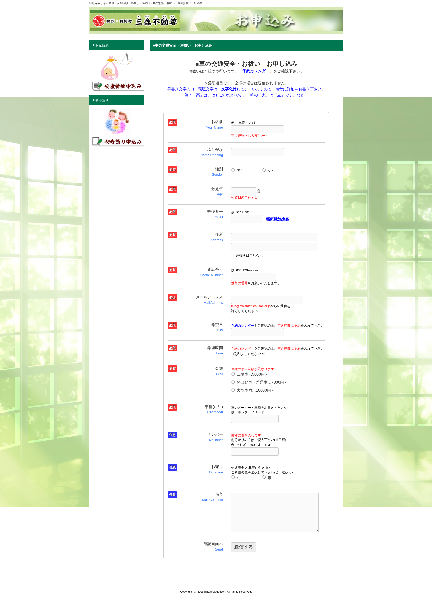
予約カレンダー (255, 71)
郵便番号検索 (277, 218)
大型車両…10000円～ (253, 390)
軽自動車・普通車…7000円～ (259, 382)
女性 (268, 170)
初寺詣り (102, 100)
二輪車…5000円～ (250, 374)
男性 (237, 170)
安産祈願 (102, 45)
